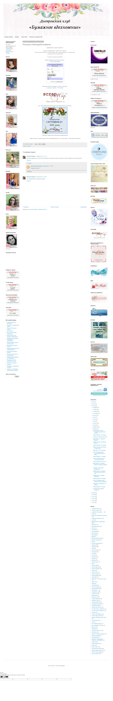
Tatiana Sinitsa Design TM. (98, 650)
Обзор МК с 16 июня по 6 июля (99, 578)
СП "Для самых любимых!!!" (98, 609)
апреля (95, 423)
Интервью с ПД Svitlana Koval (100, 437)
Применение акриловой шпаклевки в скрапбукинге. (12, 339)
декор (93, 536)
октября (95, 411)
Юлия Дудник (95, 637)
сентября (95, 413)
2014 (93, 496)
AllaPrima (94, 641)
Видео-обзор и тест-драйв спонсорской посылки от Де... (99, 472)
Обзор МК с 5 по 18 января (99, 450)
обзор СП (94, 581)
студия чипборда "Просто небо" (99, 617)
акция (93, 513)
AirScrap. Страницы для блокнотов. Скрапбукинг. (97, 639)
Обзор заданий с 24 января (99, 445)
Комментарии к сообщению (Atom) (38, 209)
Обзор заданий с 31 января (99, 435)
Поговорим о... (95, 590)
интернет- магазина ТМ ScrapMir (55, 87)
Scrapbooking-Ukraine (97, 648)
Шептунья (94, 632)
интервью (94, 551)
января (95, 429)
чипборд (94, 628)
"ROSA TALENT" (95, 510)
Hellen (93, 645)
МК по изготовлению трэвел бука (12, 333)
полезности (94, 593)
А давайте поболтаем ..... (97, 512)
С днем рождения (96, 598)
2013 (93, 498)
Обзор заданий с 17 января (99, 456)
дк (92, 541)
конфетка (29, 146)
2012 (93, 500)
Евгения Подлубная (96, 543)
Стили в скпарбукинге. (97, 614)
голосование (95, 531)
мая (94, 421)
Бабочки (9, 364)
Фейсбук (8, 53)
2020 (93, 402)
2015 (93, 494)
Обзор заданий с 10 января (99, 478)
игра (93, 548)
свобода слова (95, 600)
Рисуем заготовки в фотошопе (11, 323)
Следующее (26, 207)
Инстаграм (8, 50)
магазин (93, 558)
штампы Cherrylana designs (98, 633)
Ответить (29, 160)
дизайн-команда (95, 539)
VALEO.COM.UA (95, 653)
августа (95, 415)
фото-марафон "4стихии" (97, 625)
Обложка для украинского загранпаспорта (13, 349)
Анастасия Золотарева (36, 166)
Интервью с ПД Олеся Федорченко (98, 468)
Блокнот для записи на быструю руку (12, 355)
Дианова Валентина (96, 538)
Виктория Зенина (96, 526)
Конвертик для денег (12, 362)
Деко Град (94, 533)
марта (94, 425)
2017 (93, 405)
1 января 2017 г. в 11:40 (47, 166)
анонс (93, 520)
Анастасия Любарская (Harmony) (99, 515)
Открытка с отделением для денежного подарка (12, 370)
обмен (93, 583)
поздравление (95, 592)
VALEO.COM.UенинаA (97, 652)
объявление (94, 585)
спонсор (94, 612)
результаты (94, 597)
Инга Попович (95, 550)
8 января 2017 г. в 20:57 (41, 176)
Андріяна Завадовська (97, 518)
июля (94, 417)
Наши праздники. (96, 568)
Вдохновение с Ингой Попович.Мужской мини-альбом (99, 432)
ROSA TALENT (95, 647)
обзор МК (94, 577)
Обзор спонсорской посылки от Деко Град (99, 448)
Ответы (29, 163)
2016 (93, 492)
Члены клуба (24, 37)
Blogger (63, 665)
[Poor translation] (6, 677)
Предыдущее (84, 207)
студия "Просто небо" (97, 615)
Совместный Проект (96, 607)
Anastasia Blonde (96, 643)
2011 (93, 502)
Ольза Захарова (95, 586)
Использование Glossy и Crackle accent (12, 343)
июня (94, 419)
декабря (95, 407)
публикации (94, 595)
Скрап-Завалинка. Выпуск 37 (99, 461)
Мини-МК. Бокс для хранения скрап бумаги (12, 336)
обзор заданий (95, 575)
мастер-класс (95, 562)
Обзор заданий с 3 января (99, 486)
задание (94, 545)
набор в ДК (94, 565)
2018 (93, 404)
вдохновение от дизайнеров (98, 521)
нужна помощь (95, 573)
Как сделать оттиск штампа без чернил (11, 360)
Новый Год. (94, 572)
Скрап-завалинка (96, 602)
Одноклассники (9, 51)
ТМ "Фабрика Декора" (97, 623)
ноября (95, 409)
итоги (93, 553)
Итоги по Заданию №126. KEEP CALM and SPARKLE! (100, 481)
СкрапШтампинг (95, 605)
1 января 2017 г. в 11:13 (41, 156)
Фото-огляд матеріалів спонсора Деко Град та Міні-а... (99, 453)
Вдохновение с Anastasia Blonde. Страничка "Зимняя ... (100, 465)
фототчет (94, 627)
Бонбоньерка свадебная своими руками (12, 357)
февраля (95, 427)
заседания (94, 546)
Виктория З (94, 524)
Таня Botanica (95, 620)
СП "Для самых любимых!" (98, 610)
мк (92, 563)
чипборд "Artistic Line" (97, 630)
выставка (94, 529)
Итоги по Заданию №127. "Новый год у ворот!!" (99, 459)
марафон (94, 560)
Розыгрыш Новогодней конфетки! (98, 489)
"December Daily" (96, 508)
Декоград (94, 534)
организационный (96, 588)
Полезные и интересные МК (35, 37)
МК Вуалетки (10, 331)
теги (93, 622)
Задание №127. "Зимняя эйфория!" (98, 476)
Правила (17, 37)
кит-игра (94, 555)
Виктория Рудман (31, 156)
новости (93, 570)
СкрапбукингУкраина (96, 603)
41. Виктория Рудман (54, 61)
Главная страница (8, 37)
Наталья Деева (95, 567)
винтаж (93, 528)
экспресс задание (96, 635)
